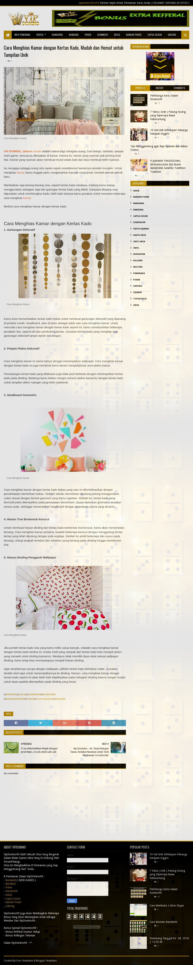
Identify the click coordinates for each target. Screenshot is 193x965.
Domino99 (102, 35)
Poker (88, 35)
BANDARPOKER (15, 699)
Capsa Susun (154, 35)
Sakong (137, 286)
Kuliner (137, 260)
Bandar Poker (133, 35)
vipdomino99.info (100, 2)
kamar (21, 172)
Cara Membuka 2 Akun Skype (167, 905)
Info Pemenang (22, 35)
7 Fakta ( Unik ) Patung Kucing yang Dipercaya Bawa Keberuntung (168, 115)
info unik (139, 241)
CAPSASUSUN (45, 699)
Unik (136, 305)
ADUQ (22, 694)
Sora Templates (24, 960)
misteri (138, 267)
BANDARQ (11, 694)
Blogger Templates (46, 960)
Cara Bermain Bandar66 (163, 921)
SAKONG (60, 699)
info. (136, 248)
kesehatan (139, 254)
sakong (172, 35)
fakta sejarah (141, 229)
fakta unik (139, 235)
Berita (39, 35)
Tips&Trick (140, 299)
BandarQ (74, 35)
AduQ (117, 35)
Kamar (37, 151)
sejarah (137, 292)
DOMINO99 (34, 694)
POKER (30, 699)
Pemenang (139, 273)
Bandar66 (57, 35)
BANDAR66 (48, 694)
